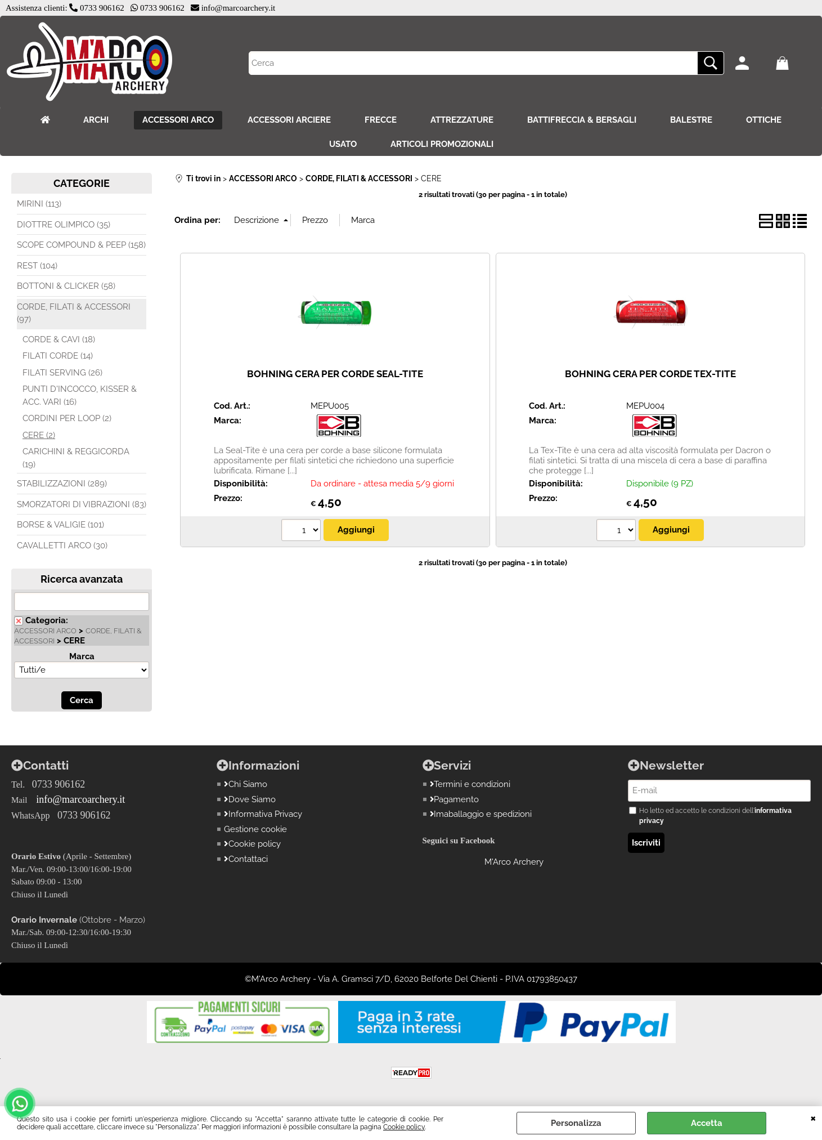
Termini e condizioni (470, 784)
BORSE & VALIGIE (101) (60, 525)
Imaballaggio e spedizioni (481, 814)
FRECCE (381, 120)
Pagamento (454, 799)
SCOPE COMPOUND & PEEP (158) (81, 245)
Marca (82, 656)
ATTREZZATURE (461, 120)
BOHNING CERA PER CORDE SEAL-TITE (335, 373)
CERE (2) (39, 435)
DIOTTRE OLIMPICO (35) (63, 225)
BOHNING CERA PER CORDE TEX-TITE (650, 373)
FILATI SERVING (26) (62, 373)
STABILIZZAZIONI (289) (62, 484)
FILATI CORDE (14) (58, 356)
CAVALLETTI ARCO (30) (62, 545)
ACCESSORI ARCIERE (289, 120)
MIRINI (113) (39, 204)
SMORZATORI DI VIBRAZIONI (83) (81, 504)
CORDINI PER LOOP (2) (67, 418)
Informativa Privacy (263, 814)
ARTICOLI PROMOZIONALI (441, 144)
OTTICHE (763, 120)
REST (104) (37, 266)
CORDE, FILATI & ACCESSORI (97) (74, 313)
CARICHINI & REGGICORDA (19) (76, 458)
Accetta (706, 1123)
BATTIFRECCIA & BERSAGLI (581, 120)
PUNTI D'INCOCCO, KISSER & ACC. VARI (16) (80, 395)
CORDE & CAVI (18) (59, 339)
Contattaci (246, 859)
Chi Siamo (245, 784)
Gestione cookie (255, 829)
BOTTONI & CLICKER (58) (66, 286)
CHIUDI (813, 1117)
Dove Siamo (250, 799)
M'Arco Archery (513, 862)
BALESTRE (691, 120)
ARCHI (96, 120)
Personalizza (576, 1123)
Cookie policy (404, 1127)
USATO (343, 144)
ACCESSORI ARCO (178, 120)
